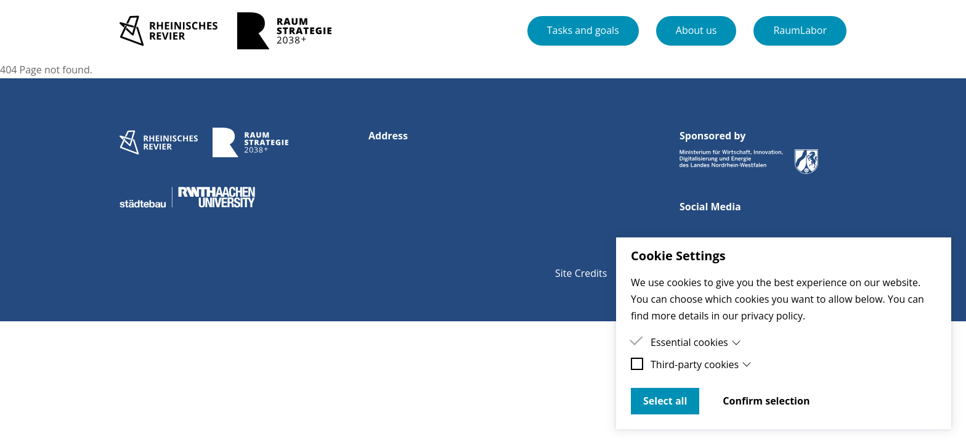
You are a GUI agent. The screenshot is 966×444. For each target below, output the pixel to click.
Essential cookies (696, 342)
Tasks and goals (583, 30)
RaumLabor (800, 30)
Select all (665, 401)
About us (696, 30)
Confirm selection (766, 401)
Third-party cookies (701, 364)
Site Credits (581, 273)
